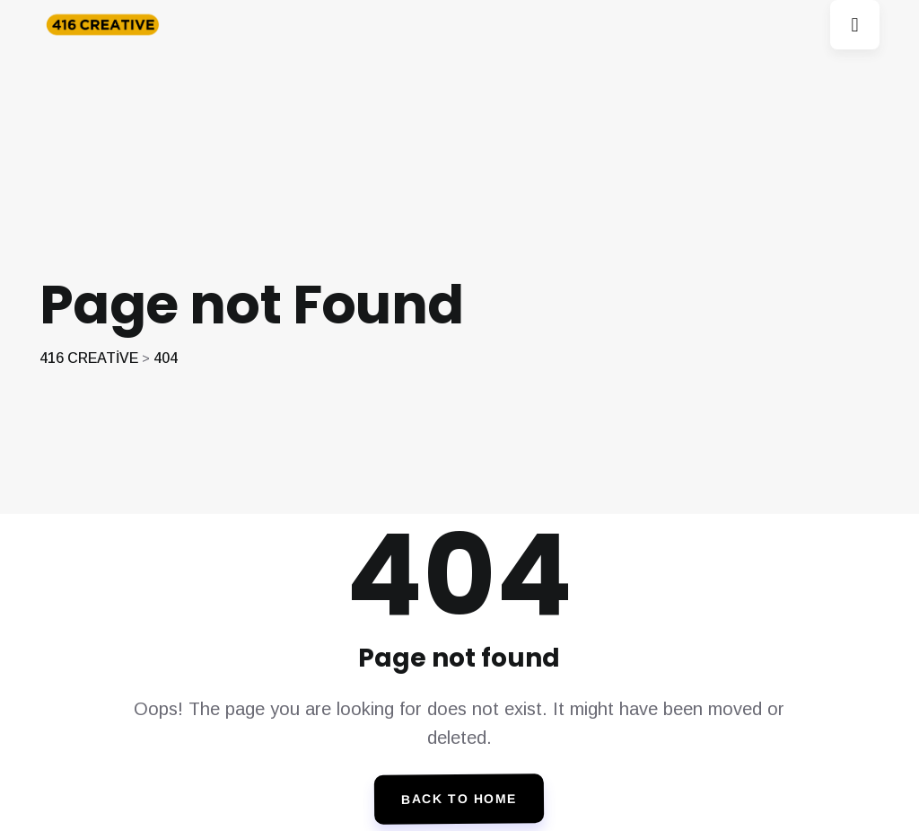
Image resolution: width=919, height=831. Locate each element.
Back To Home (459, 799)
